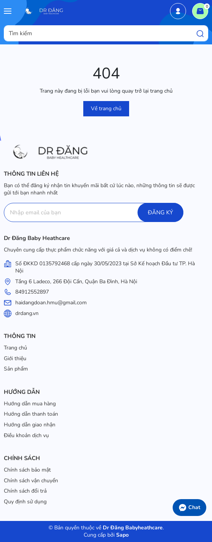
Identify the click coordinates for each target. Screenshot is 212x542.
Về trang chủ (106, 108)
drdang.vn (27, 313)
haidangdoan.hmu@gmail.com (51, 302)
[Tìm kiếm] (200, 33)
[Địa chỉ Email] (93, 212)
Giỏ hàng (202, 8)
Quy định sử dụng (25, 501)
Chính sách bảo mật (27, 469)
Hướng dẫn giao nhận (29, 424)
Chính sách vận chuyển (31, 480)
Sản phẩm (16, 368)
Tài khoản (178, 11)
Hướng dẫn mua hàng (30, 403)
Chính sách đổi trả (25, 491)
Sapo (122, 535)
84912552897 (32, 291)
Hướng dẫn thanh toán (31, 414)
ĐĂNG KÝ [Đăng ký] (160, 212)
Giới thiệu (15, 358)
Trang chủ (15, 347)
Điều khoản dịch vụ (26, 435)
